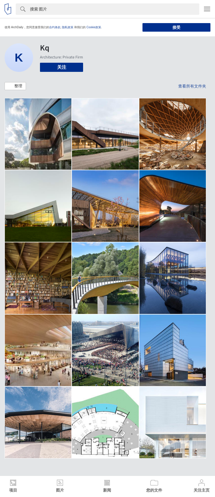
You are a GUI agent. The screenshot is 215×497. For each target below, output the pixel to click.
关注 (61, 67)
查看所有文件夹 (192, 86)
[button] (15, 86)
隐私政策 (67, 27)
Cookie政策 (94, 27)
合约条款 (55, 27)
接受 (176, 27)
